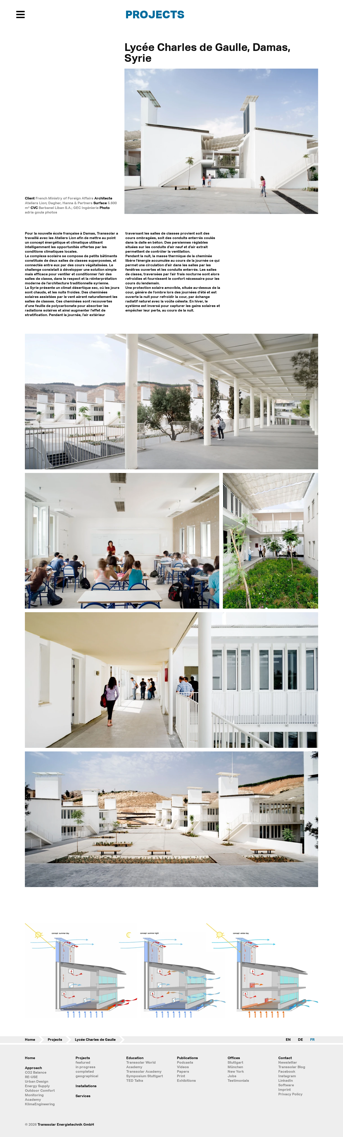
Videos (183, 1067)
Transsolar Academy (144, 1071)
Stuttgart (235, 1062)
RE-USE (31, 1077)
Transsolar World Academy (141, 1064)
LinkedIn (285, 1080)
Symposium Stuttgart (144, 1076)
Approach (33, 1067)
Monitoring (34, 1095)
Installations (86, 1086)
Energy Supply (37, 1086)
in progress (85, 1067)
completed (85, 1071)
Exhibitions (186, 1080)
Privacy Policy (290, 1094)
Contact (285, 1057)
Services (83, 1096)
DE (300, 1039)
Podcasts (185, 1062)
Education (134, 1057)
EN (288, 1039)
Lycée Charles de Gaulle (95, 1039)
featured (83, 1062)
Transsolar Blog (291, 1067)
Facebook (286, 1071)
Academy (33, 1099)
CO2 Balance (35, 1072)
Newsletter (287, 1062)
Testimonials (238, 1080)
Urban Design (36, 1081)
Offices (234, 1057)
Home (30, 1039)
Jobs (232, 1076)
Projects (154, 14)
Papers (183, 1071)
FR (312, 1039)
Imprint (284, 1089)
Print (181, 1076)
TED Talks (134, 1080)
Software (286, 1085)
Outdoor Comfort (40, 1090)
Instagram (287, 1076)
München (235, 1067)
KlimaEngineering (40, 1104)
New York (236, 1071)
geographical (87, 1076)
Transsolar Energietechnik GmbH (66, 1124)
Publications (187, 1057)
